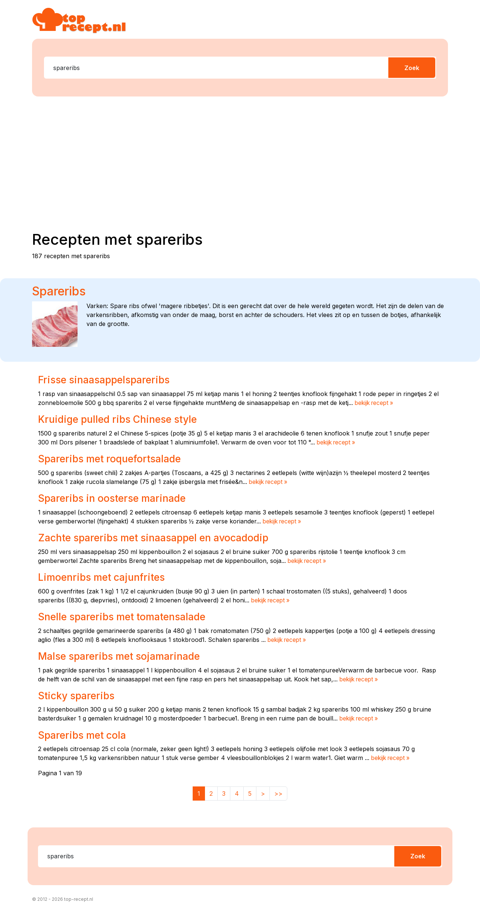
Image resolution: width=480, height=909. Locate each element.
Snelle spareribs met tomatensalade (126, 615)
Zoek (411, 68)
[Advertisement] (244, 160)
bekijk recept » (375, 402)
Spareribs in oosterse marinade (115, 497)
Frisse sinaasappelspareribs (107, 379)
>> (278, 792)
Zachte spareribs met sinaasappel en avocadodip (159, 537)
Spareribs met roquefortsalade (113, 458)
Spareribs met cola (84, 734)
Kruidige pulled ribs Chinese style (121, 419)
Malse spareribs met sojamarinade (123, 655)
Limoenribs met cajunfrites (105, 576)
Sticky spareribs (78, 694)
